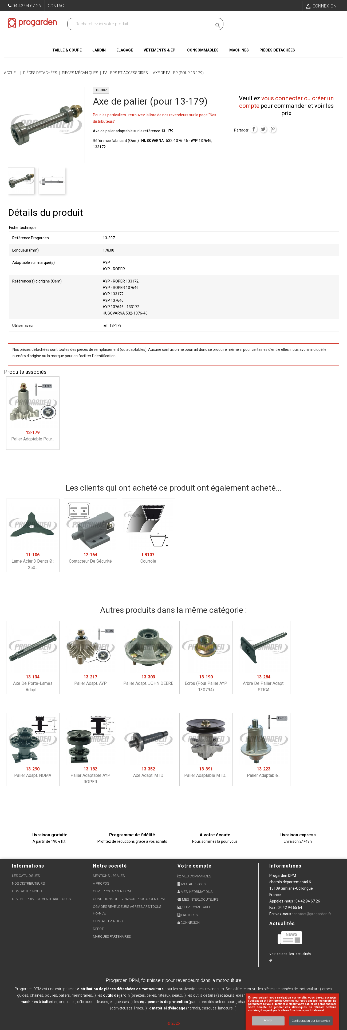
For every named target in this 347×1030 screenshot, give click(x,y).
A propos (101, 883)
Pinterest (272, 129)
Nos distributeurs (28, 883)
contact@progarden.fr (312, 914)
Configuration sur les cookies (311, 1021)
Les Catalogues (26, 876)
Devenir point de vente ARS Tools (41, 899)
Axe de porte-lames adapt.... (33, 683)
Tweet (263, 129)
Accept (268, 1020)
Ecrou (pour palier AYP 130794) (206, 683)
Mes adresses (192, 884)
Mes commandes (194, 876)
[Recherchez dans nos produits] (141, 24)
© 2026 (173, 1023)
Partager (253, 129)
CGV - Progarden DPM (112, 891)
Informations (285, 866)
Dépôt (98, 929)
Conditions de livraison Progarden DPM (129, 899)
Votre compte (194, 866)
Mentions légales (109, 876)
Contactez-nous (27, 891)
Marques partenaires (112, 936)
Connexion (189, 923)
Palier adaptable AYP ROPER (90, 775)
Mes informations (195, 892)
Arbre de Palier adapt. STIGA (263, 683)
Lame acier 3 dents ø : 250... (32, 561)
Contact (57, 5)
